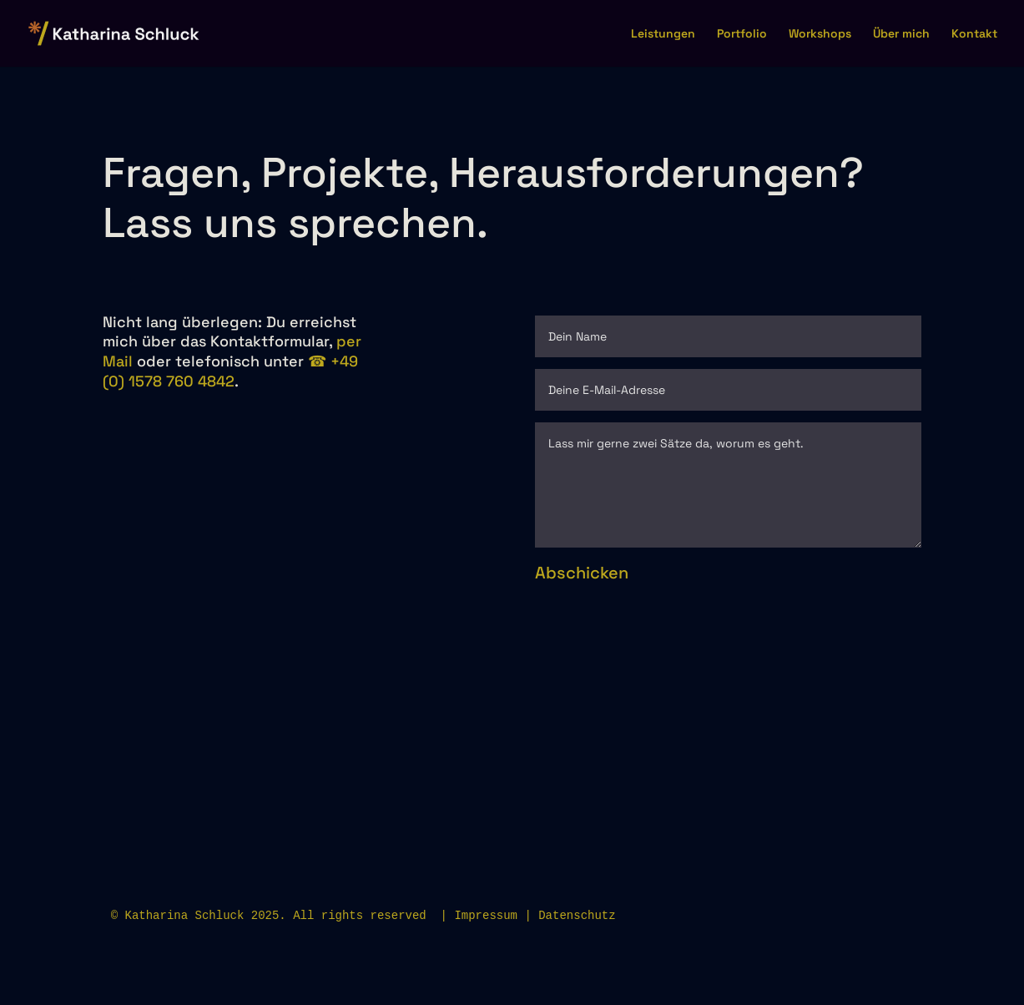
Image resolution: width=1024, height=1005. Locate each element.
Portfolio (742, 34)
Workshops (820, 34)
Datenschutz (576, 915)
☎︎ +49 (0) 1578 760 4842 (230, 371)
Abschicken (581, 572)
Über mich (901, 34)
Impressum (485, 915)
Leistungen (663, 34)
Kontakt (974, 34)
